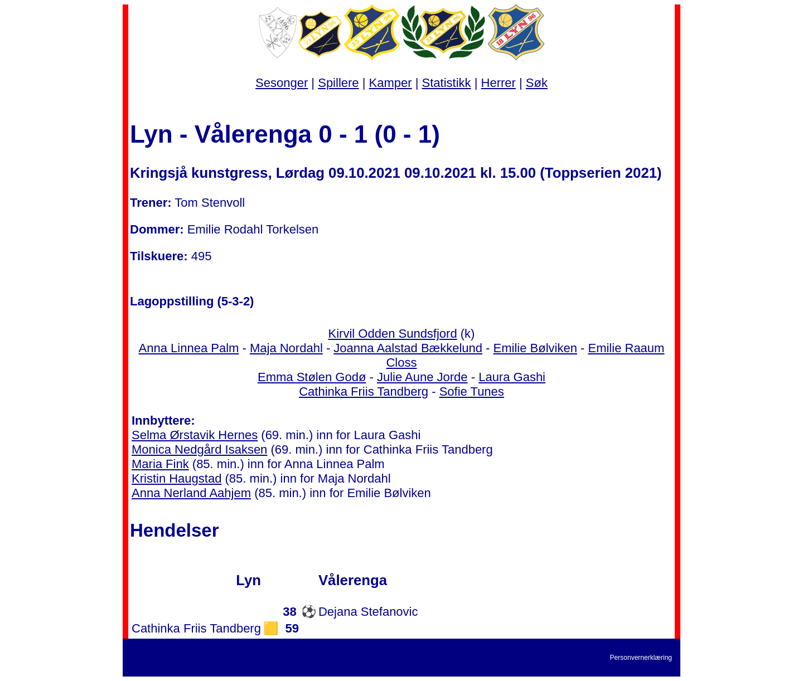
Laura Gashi (511, 377)
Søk (537, 83)
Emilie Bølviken (535, 348)
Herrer (498, 83)
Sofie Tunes (471, 391)
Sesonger (281, 83)
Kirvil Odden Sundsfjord (392, 333)
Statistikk (446, 83)
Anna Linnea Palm (189, 348)
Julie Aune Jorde (422, 377)
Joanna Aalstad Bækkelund (407, 348)
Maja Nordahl (286, 348)
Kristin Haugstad (176, 478)
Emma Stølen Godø (312, 377)
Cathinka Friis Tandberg (363, 391)
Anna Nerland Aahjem (191, 493)
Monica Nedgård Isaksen (199, 449)
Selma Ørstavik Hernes (195, 435)
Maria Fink (160, 464)
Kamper (390, 83)
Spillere (338, 83)
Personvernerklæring (641, 657)
